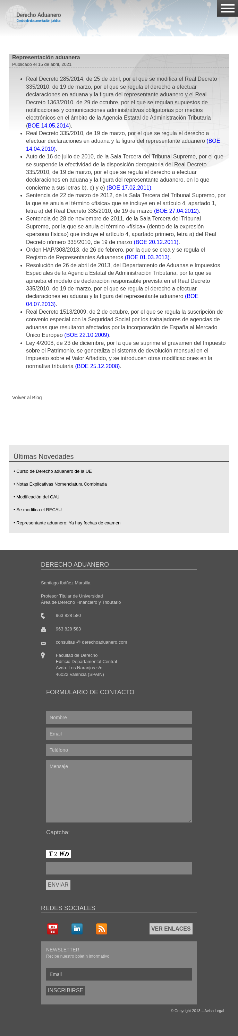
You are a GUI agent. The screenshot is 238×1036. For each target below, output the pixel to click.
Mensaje (119, 791)
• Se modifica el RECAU (38, 509)
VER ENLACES (171, 929)
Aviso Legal (214, 1011)
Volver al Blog (27, 397)
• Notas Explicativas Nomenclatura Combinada (60, 484)
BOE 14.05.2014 (48, 126)
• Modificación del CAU (36, 496)
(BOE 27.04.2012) (176, 211)
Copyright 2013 (188, 1011)
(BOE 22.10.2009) (86, 335)
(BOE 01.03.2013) (147, 257)
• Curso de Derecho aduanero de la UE (53, 471)
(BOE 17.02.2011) (129, 188)
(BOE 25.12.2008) (97, 366)
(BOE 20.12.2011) (156, 242)
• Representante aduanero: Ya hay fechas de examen (67, 522)
